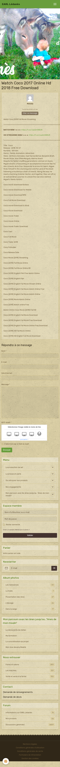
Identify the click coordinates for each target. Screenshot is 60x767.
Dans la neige (30, 609)
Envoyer (7, 450)
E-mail (4, 362)
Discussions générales (30, 724)
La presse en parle (13, 474)
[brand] (11, 4)
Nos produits (30, 718)
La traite (30, 591)
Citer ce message (30, 113)
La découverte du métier (16, 630)
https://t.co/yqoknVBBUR (31, 130)
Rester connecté (13, 525)
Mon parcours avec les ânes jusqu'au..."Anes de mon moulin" (27, 494)
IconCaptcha (23, 439)
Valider (30, 535)
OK (54, 568)
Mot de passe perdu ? (22, 529)
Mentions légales (30, 744)
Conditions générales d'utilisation (30, 748)
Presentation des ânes (30, 597)
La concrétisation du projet (17, 642)
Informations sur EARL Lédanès (30, 712)
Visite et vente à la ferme (30, 676)
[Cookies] (6, 761)
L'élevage (30, 603)
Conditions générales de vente (30, 751)
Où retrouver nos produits (17, 480)
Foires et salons (30, 664)
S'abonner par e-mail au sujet (16, 444)
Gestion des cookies (30, 758)
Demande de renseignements (18, 692)
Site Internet (6, 373)
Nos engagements (13, 487)
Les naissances (30, 584)
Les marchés (30, 670)
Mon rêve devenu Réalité (16, 647)
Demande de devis (12, 697)
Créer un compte (8, 529)
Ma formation (11, 636)
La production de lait (14, 467)
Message (5, 384)
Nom (3, 351)
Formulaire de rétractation (30, 755)
